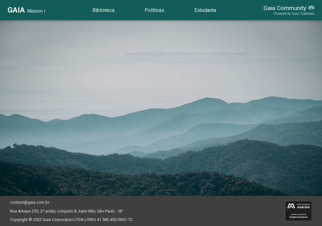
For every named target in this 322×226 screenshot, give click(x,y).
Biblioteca (103, 10)
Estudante (205, 10)
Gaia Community (285, 8)
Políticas (154, 10)
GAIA (16, 10)
